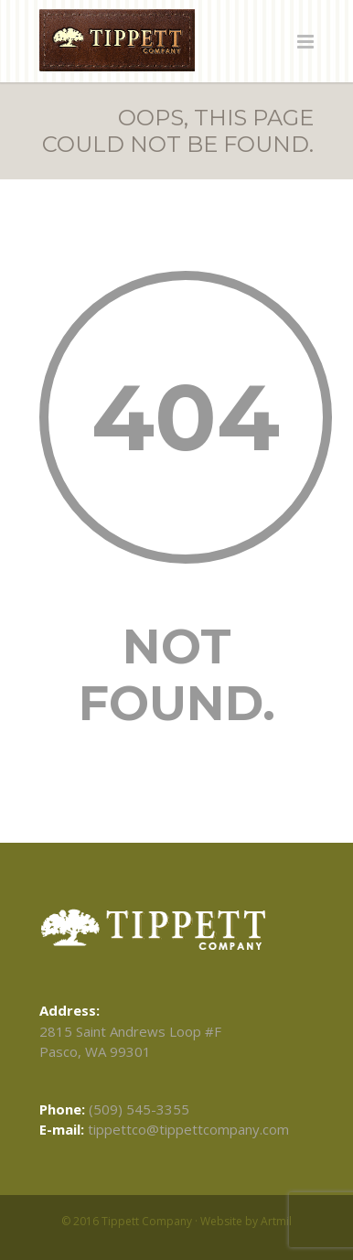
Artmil (276, 1221)
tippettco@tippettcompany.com (188, 1129)
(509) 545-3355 (139, 1109)
